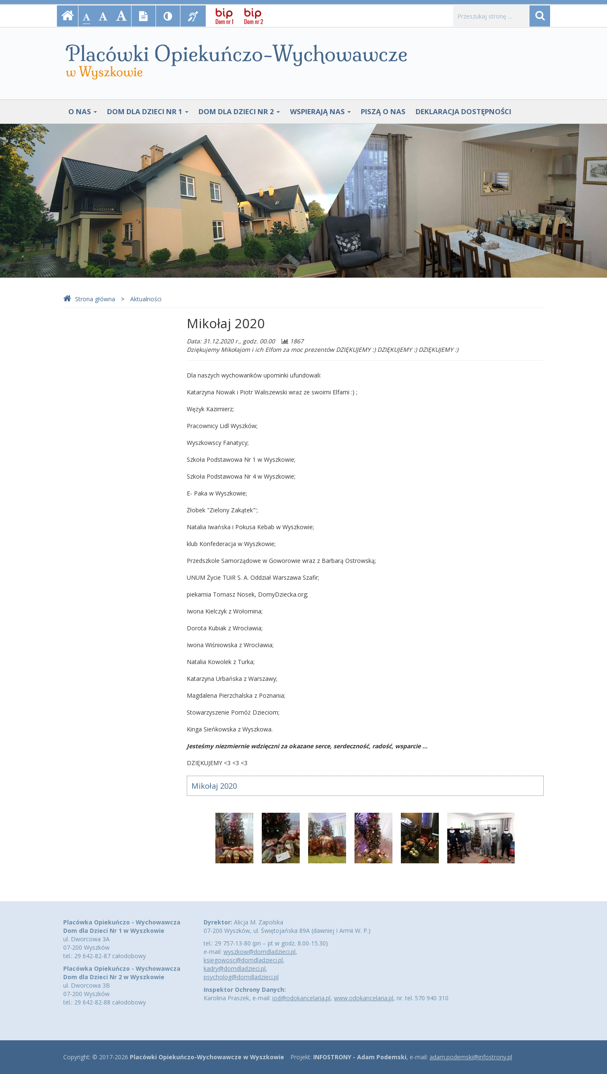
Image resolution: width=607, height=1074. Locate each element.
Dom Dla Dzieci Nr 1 (147, 111)
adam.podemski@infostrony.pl (471, 1057)
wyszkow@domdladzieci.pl (259, 952)
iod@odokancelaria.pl (301, 998)
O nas (82, 111)
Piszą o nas (383, 111)
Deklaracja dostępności (463, 111)
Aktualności (145, 299)
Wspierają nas (320, 111)
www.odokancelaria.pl (363, 998)
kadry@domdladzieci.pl (235, 968)
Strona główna (89, 299)
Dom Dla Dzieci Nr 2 (239, 111)
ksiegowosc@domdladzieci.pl (243, 960)
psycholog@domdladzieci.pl (241, 977)
